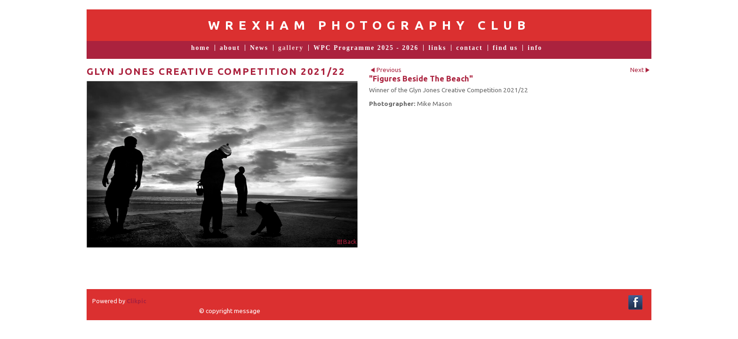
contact (469, 48)
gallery (291, 48)
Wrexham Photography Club (369, 25)
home (200, 48)
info (535, 48)
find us (505, 48)
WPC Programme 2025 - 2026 (365, 48)
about (230, 48)
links (437, 48)
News (259, 48)
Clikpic (136, 301)
